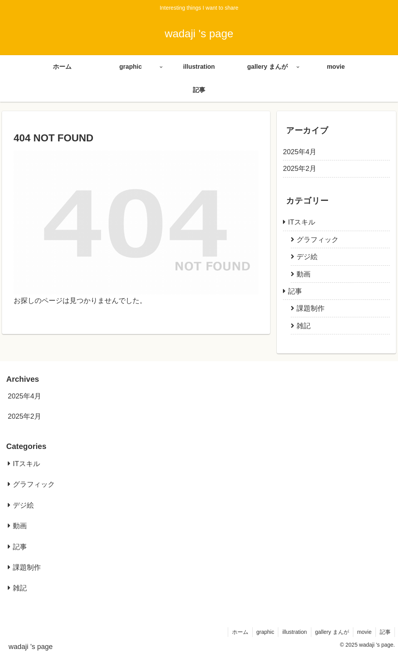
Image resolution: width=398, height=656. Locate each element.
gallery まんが (332, 632)
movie (364, 632)
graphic (265, 632)
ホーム (240, 632)
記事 (385, 632)
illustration (294, 632)
